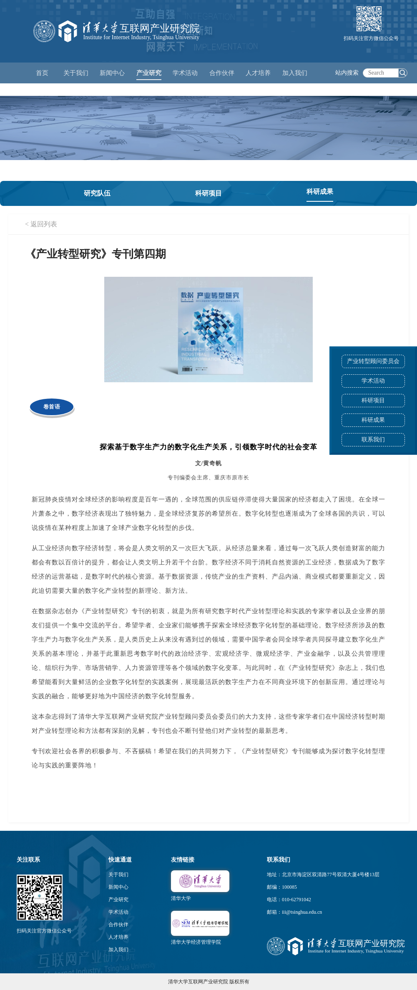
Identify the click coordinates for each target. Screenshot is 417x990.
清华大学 (181, 898)
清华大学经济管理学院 (196, 942)
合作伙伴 (118, 924)
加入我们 (118, 949)
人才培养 (118, 937)
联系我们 (373, 439)
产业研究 (118, 899)
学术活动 (185, 73)
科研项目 (373, 400)
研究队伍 (97, 193)
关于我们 (118, 874)
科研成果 (373, 420)
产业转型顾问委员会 (373, 361)
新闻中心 (118, 887)
